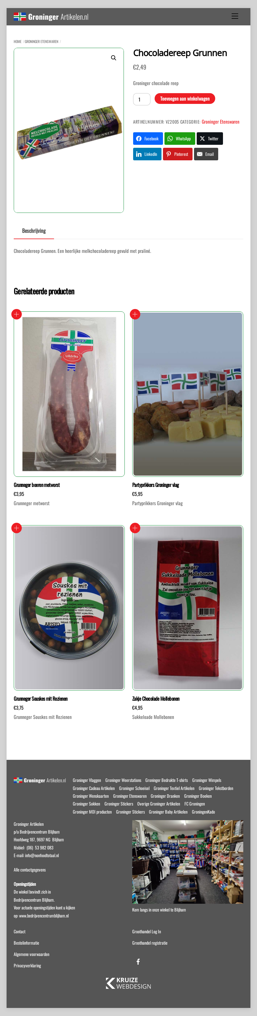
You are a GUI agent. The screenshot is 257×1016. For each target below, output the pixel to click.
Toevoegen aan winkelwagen (185, 98)
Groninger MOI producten (92, 812)
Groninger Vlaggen (87, 780)
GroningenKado (203, 812)
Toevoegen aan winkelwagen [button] (16, 314)
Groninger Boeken (198, 796)
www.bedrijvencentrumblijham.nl (44, 915)
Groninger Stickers (118, 803)
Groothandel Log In (146, 931)
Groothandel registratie (149, 943)
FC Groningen (194, 803)
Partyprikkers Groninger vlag (155, 485)
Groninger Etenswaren (41, 41)
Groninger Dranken (165, 796)
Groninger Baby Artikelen (168, 812)
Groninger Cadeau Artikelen (94, 788)
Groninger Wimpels (206, 780)
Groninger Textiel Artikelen (174, 788)
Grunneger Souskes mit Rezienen (40, 698)
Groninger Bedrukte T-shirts (166, 780)
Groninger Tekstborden (216, 788)
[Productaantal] (141, 99)
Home (17, 41)
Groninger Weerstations (123, 780)
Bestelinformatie (26, 943)
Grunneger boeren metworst (36, 485)
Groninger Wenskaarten (91, 796)
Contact (19, 931)
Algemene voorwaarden (31, 954)
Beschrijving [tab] (34, 230)
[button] (113, 58)
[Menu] (235, 16)
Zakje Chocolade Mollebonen (155, 698)
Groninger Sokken (86, 803)
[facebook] (138, 960)
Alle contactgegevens (30, 869)
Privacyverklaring (27, 965)
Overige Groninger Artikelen (158, 803)
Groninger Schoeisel (134, 788)
